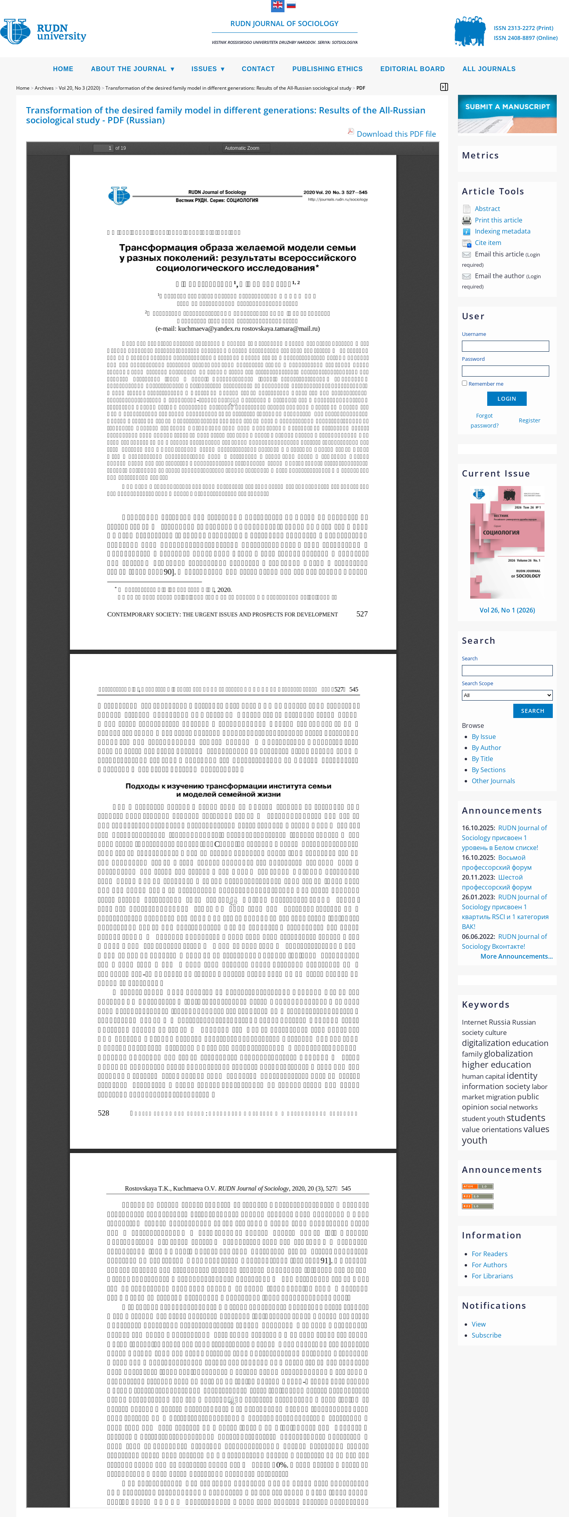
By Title (482, 758)
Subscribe (486, 1335)
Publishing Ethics (327, 69)
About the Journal (129, 69)
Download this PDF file (396, 133)
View (479, 1324)
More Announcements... (516, 956)
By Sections (489, 769)
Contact (258, 69)
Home (63, 69)
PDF (360, 88)
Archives (44, 88)
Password (473, 358)
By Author (486, 747)
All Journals (489, 69)
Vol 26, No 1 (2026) (507, 610)
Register (530, 420)
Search (470, 658)
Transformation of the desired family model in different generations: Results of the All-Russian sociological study (228, 88)
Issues (204, 69)
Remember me (486, 383)
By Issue (484, 736)
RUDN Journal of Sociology (285, 32)
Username (474, 333)
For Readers (490, 1253)
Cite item (488, 242)
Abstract (487, 208)
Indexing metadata (503, 231)
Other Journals (493, 780)
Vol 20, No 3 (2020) (79, 88)
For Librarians (492, 1276)
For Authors (489, 1265)
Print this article (498, 220)
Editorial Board (413, 69)
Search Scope (507, 690)
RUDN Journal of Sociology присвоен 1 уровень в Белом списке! (504, 838)
